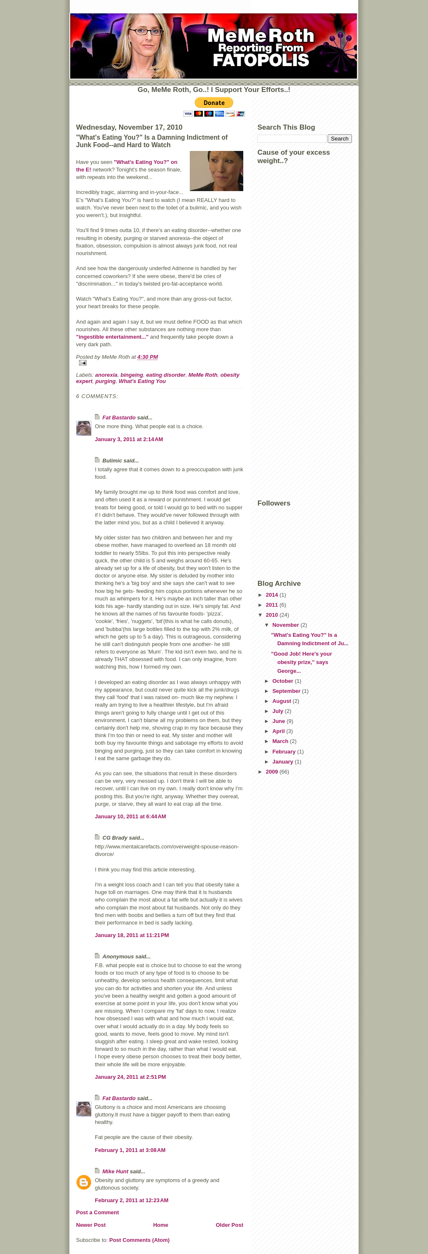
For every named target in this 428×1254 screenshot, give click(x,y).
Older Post (229, 1225)
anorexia (106, 375)
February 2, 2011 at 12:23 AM (131, 1200)
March (281, 741)
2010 (273, 615)
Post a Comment (97, 1212)
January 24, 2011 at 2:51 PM (130, 1077)
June (280, 721)
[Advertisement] (290, 367)
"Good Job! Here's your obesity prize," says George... (301, 662)
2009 (273, 772)
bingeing (131, 375)
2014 (273, 595)
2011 (273, 605)
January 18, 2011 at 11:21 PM (132, 935)
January (284, 762)
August (283, 701)
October (284, 681)
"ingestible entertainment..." (112, 337)
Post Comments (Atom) (140, 1240)
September (287, 691)
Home (160, 1225)
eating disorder (166, 375)
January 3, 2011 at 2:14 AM (129, 439)
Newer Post (91, 1225)
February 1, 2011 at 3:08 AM (130, 1150)
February (285, 751)
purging (105, 381)
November (287, 625)
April (279, 731)
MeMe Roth (203, 375)
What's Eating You (142, 381)
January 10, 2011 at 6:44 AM (130, 816)
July (279, 711)
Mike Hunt (115, 1171)
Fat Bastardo (118, 417)
